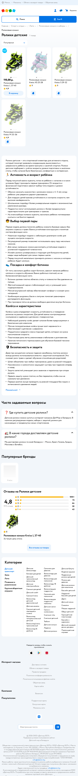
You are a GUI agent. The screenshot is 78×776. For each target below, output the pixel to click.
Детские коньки (50, 625)
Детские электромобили (32, 585)
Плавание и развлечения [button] (10, 583)
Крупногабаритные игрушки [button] (13, 589)
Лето (31, 26)
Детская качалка (32, 606)
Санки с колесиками (49, 611)
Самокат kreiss (32, 596)
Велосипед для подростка (50, 590)
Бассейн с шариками (65, 621)
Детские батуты (67, 569)
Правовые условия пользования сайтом (39, 738)
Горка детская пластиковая (66, 616)
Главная (5, 26)
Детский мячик (67, 602)
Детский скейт (32, 593)
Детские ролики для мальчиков (68, 586)
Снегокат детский (51, 618)
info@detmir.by (39, 760)
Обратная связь (39, 683)
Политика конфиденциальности (39, 675)
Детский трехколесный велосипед (32, 579)
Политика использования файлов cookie (39, 679)
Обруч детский (67, 612)
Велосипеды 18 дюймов (50, 585)
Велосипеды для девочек (50, 575)
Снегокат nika (49, 615)
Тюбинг (47, 621)
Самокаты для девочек (49, 569)
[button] (20, 19)
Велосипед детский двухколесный (32, 601)
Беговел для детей (33, 574)
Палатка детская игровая (67, 631)
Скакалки (65, 605)
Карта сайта (39, 686)
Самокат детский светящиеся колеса (33, 611)
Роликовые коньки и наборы (52, 26)
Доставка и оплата (39, 665)
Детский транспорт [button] (9, 570)
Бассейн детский (68, 590)
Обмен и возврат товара (39, 668)
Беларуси (45, 740)
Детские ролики (50, 631)
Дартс (63, 599)
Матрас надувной (68, 609)
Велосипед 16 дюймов (31, 630)
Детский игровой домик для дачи (68, 626)
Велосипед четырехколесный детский (33, 618)
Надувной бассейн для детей (68, 595)
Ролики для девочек (65, 581)
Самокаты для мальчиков (49, 595)
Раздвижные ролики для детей (68, 576)
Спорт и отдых (17, 26)
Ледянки (47, 628)
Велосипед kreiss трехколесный (33, 625)
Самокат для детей (33, 589)
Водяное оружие (68, 572)
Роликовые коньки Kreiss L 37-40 (22, 535)
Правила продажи (39, 672)
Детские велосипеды (31, 569)
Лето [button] (7, 578)
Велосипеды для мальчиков (50, 580)
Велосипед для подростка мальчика (50, 601)
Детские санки (50, 607)
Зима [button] (7, 575)
